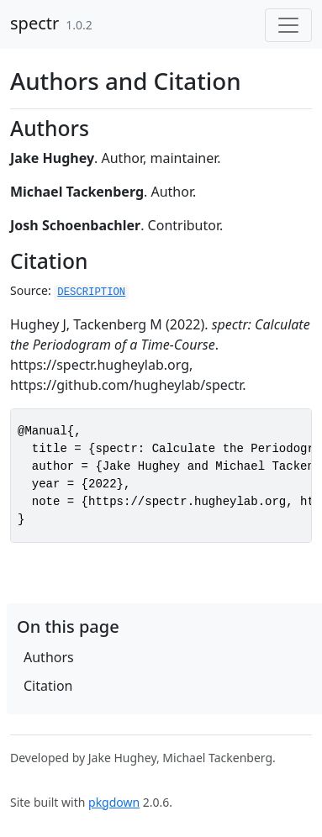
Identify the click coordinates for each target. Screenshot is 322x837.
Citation (48, 685)
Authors (49, 657)
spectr (34, 23)
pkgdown (114, 802)
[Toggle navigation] (288, 25)
